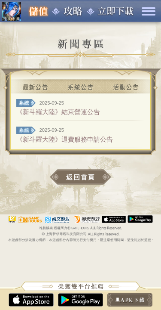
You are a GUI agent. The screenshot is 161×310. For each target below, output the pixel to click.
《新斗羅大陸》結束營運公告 (58, 111)
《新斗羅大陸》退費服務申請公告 (64, 139)
